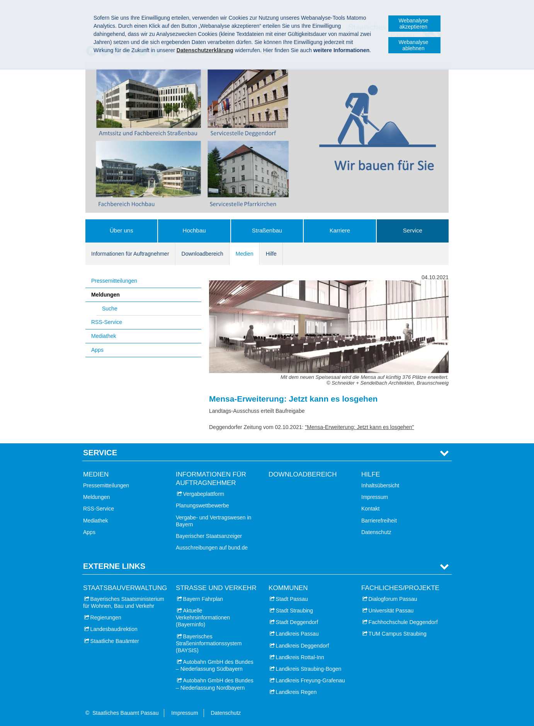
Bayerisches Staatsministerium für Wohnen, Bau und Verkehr (123, 602)
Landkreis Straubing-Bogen (309, 669)
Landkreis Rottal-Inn (300, 657)
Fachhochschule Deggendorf (403, 622)
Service (412, 230)
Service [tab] (100, 452)
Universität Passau (391, 610)
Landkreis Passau (297, 634)
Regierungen (105, 617)
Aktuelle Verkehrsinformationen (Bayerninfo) (203, 617)
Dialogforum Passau (393, 599)
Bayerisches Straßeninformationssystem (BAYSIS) (208, 643)
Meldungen (105, 295)
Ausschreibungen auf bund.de (212, 547)
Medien (244, 254)
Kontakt (370, 508)
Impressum (374, 497)
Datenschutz (376, 532)
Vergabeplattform (203, 494)
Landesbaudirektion (114, 629)
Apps (97, 350)
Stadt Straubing (294, 610)
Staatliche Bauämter (114, 641)
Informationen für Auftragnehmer (130, 254)
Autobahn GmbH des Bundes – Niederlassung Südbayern (214, 665)
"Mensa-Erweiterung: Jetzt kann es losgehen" (359, 427)
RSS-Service (106, 322)
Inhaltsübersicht (380, 485)
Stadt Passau (292, 599)
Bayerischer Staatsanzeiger (209, 536)
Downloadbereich (202, 254)
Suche (109, 308)
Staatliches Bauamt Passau (125, 713)
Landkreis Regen (296, 692)
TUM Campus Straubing (398, 634)
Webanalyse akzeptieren (414, 23)
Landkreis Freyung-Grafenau (310, 680)
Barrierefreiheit (379, 520)
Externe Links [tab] (114, 566)
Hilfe (271, 254)
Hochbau (194, 230)
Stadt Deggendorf (297, 622)
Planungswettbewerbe (202, 505)
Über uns (121, 230)
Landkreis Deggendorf (302, 646)
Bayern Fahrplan (203, 599)
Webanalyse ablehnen (414, 45)
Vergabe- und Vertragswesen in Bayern (213, 521)
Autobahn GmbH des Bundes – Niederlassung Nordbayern (214, 683)
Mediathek (103, 336)
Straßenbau (267, 230)
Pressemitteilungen (114, 281)
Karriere (340, 230)
